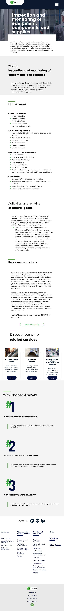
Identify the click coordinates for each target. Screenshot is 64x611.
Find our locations (7, 545)
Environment (37, 548)
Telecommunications (40, 570)
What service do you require (23, 533)
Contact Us (32, 593)
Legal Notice (32, 595)
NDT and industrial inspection (39, 544)
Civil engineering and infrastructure (39, 566)
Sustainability (37, 551)
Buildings (36, 558)
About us (5, 532)
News (51, 532)
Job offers (53, 539)
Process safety (37, 563)
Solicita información (32, 324)
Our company (5, 538)
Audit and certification (21, 552)
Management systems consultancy (40, 554)
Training (19, 556)
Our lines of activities (38, 533)
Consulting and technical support (23, 548)
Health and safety (39, 560)
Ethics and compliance (5, 548)
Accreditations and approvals (7, 541)
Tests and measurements (22, 544)
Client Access (55, 545)
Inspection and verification (22, 540)
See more (11, 377)
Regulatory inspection (36, 540)
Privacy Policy (32, 598)
